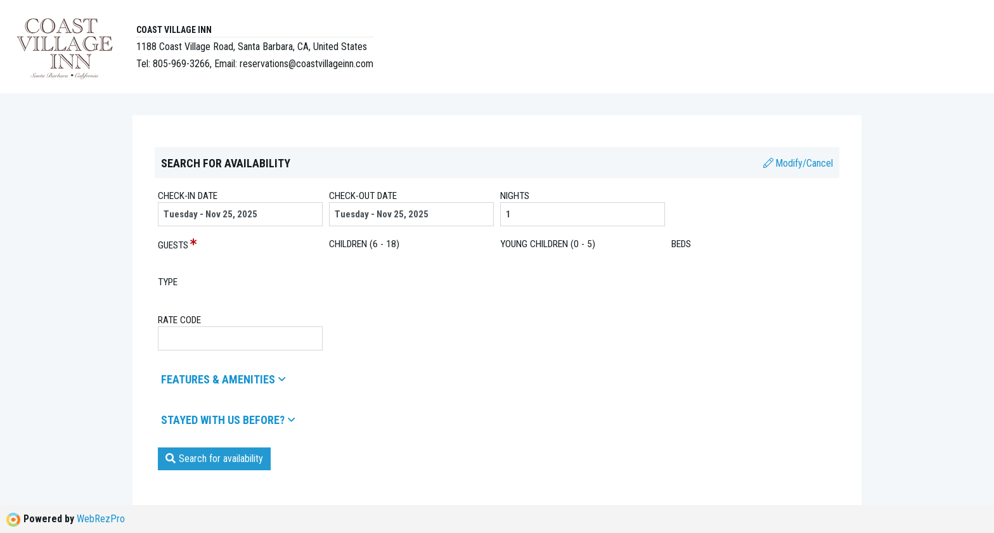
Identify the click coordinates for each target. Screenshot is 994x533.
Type (168, 282)
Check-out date (363, 196)
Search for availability (214, 459)
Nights (514, 196)
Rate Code (179, 320)
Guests (173, 245)
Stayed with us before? (228, 420)
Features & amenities (223, 379)
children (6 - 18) (364, 244)
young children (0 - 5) (547, 244)
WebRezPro (101, 519)
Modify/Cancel (798, 163)
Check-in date (187, 196)
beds (681, 244)
